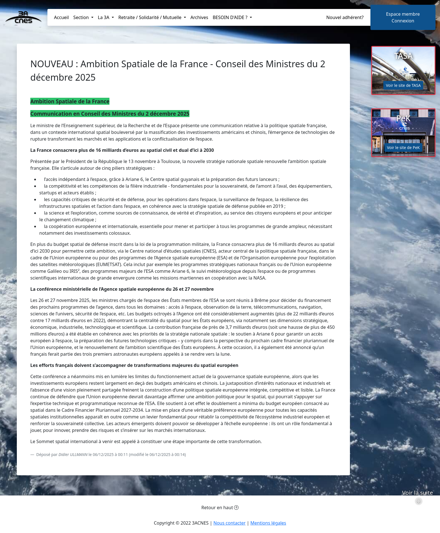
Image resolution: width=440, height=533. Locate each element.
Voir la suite (417, 504)
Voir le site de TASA (403, 85)
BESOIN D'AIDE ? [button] (231, 17)
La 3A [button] (104, 17)
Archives (199, 17)
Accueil (61, 17)
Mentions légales (268, 523)
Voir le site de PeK (403, 147)
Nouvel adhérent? (345, 17)
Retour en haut (220, 507)
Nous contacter (229, 523)
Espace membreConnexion (403, 17)
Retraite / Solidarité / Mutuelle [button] (150, 17)
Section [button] (81, 17)
